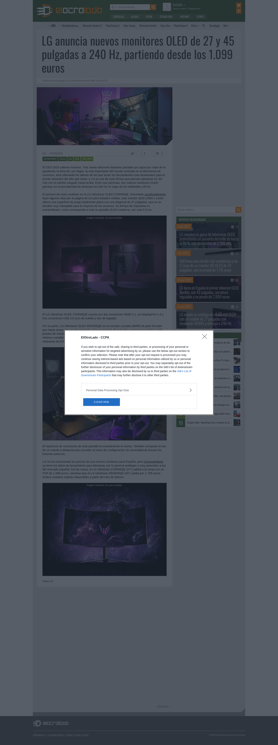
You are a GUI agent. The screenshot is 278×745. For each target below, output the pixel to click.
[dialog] (139, 372)
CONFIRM (101, 402)
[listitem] (139, 390)
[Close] (205, 337)
